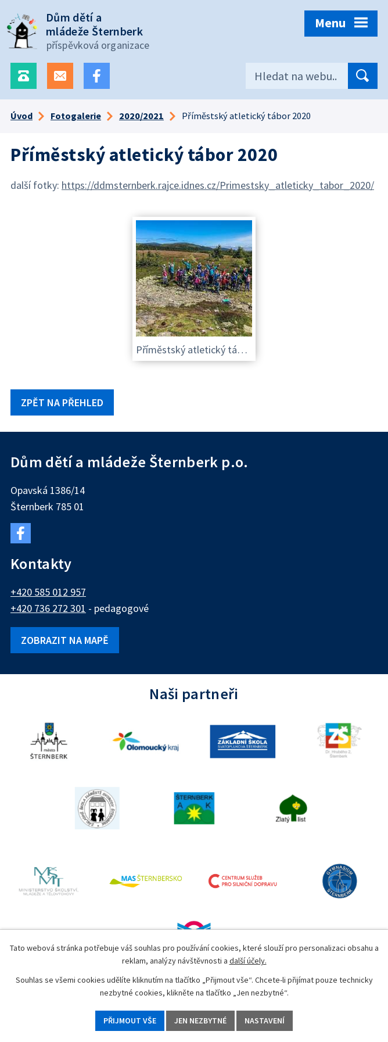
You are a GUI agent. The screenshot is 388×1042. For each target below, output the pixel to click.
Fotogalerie (76, 115)
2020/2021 (141, 115)
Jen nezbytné (200, 1020)
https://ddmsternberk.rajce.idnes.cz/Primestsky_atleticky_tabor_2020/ (218, 185)
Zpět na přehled (62, 402)
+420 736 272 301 (48, 608)
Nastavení (265, 1020)
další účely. (248, 961)
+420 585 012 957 (48, 592)
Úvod (21, 115)
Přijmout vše (129, 1020)
